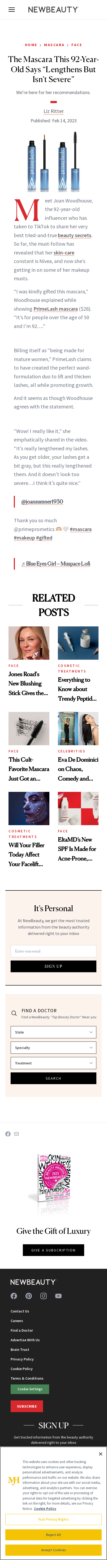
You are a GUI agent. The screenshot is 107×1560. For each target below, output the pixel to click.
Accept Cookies (53, 1550)
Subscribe (27, 1406)
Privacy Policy (22, 1359)
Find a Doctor (22, 1330)
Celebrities (72, 751)
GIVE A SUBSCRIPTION (53, 1250)
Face (76, 44)
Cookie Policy (22, 1368)
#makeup (24, 537)
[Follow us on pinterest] (28, 1296)
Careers (17, 1320)
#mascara (81, 529)
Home (31, 44)
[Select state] (53, 1032)
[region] (53, 1503)
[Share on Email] (16, 1134)
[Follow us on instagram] (43, 1296)
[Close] (100, 1454)
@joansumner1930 (42, 502)
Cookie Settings (30, 1389)
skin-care (64, 252)
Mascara (54, 44)
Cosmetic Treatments (72, 668)
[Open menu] (11, 9)
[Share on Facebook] (8, 1134)
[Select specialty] (53, 1048)
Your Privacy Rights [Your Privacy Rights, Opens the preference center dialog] (53, 1519)
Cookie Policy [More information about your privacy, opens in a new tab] (45, 1508)
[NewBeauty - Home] (53, 10)
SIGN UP (54, 966)
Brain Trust (20, 1349)
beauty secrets (74, 235)
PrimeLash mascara (55, 308)
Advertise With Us (25, 1340)
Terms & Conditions (27, 1378)
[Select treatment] (53, 1063)
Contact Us (20, 1311)
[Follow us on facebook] (14, 1296)
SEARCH (54, 1078)
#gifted (44, 537)
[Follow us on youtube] (58, 1296)
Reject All (53, 1535)
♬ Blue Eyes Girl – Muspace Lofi (55, 564)
